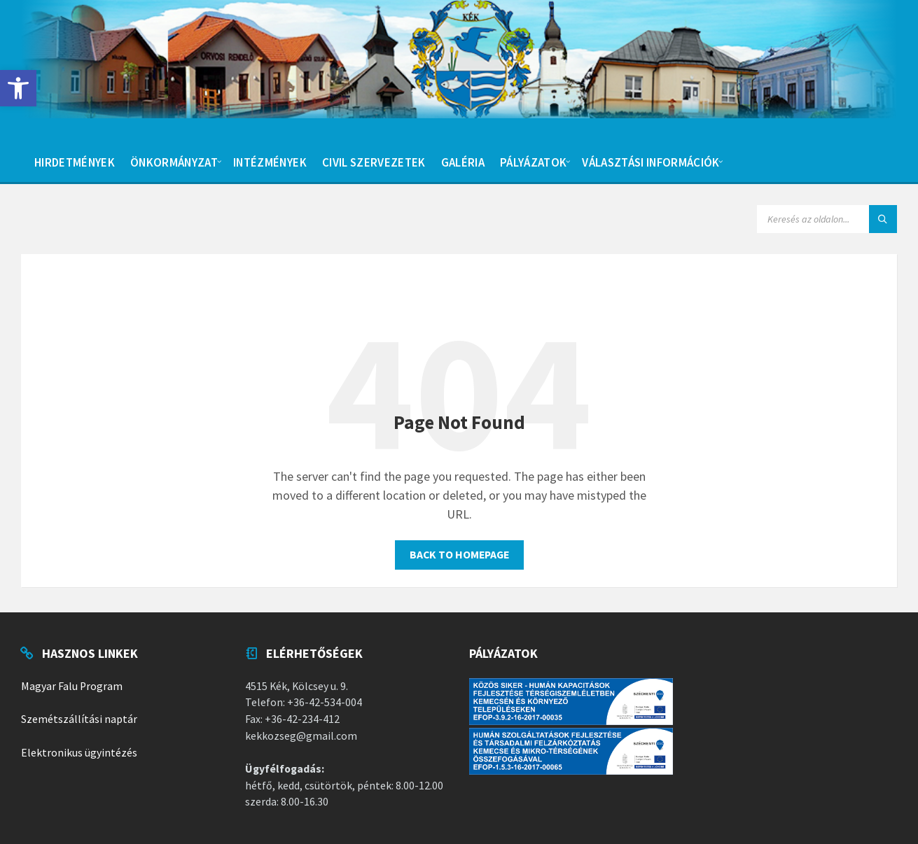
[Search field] (827, 219)
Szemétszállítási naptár (79, 719)
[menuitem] (74, 161)
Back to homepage (459, 554)
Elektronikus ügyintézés (79, 752)
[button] (18, 88)
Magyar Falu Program (72, 686)
